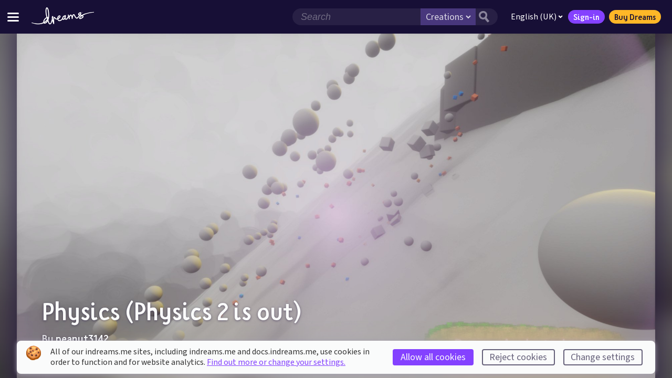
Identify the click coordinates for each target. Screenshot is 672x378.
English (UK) (537, 17)
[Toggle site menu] (13, 16)
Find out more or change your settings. (276, 362)
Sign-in (586, 17)
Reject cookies (518, 357)
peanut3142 (82, 338)
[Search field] (356, 16)
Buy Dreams (635, 17)
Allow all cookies (433, 357)
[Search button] (487, 16)
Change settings (603, 357)
